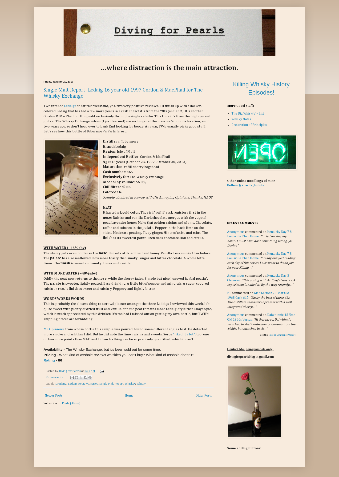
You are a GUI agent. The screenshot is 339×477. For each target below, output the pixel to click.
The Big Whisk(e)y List (247, 113)
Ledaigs (70, 106)
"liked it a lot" (184, 334)
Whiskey (130, 383)
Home (129, 395)
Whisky (141, 383)
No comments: (54, 377)
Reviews (83, 383)
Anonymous (235, 232)
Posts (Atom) (71, 403)
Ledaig (72, 383)
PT (229, 293)
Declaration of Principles (249, 125)
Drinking (60, 383)
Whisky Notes (241, 119)
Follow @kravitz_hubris (245, 185)
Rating (49, 360)
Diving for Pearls (70, 371)
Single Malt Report (111, 383)
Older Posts (204, 395)
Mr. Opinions (54, 329)
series (94, 383)
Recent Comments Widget (282, 335)
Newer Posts (54, 395)
